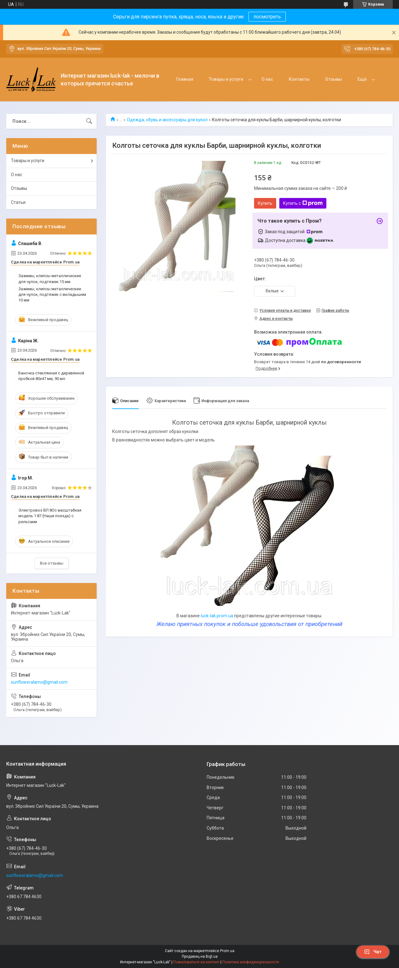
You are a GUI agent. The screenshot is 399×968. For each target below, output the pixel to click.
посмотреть (267, 17)
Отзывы (333, 79)
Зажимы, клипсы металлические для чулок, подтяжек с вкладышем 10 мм (52, 294)
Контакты (299, 79)
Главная (184, 79)
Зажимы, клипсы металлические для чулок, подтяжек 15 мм (49, 278)
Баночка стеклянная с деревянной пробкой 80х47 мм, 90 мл (51, 376)
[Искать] (89, 121)
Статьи (18, 202)
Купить (265, 203)
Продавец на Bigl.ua (200, 956)
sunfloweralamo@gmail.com (39, 682)
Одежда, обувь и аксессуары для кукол (167, 119)
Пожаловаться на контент (196, 962)
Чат (373, 952)
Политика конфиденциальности (250, 962)
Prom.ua (227, 951)
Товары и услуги (226, 79)
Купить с (303, 203)
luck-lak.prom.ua (217, 615)
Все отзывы (51, 563)
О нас (267, 79)
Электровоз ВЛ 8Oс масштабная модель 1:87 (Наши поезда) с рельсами (49, 516)
